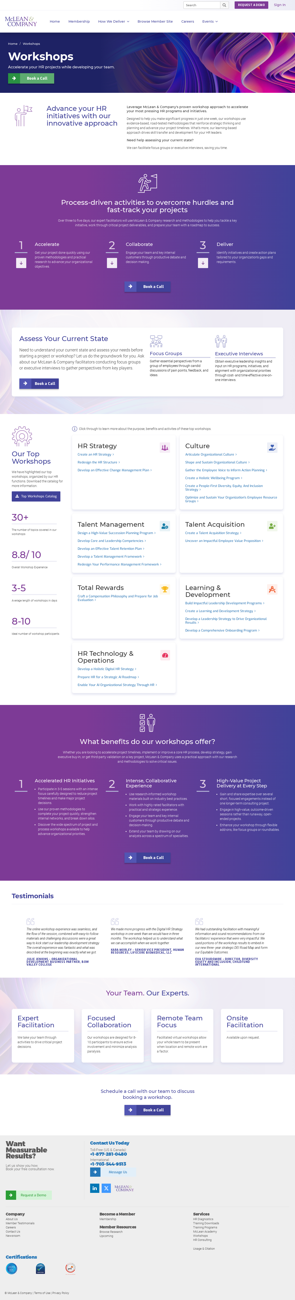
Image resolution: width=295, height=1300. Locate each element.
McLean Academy (205, 1231)
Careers (11, 1227)
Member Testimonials (20, 1223)
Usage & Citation (204, 1248)
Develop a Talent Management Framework (110, 557)
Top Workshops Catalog (36, 496)
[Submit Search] (224, 5)
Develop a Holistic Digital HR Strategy (106, 669)
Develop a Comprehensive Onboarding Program (221, 630)
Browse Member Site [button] (155, 21)
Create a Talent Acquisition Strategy (212, 533)
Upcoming (106, 1236)
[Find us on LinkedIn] (94, 1188)
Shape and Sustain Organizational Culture (216, 462)
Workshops (200, 1235)
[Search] (200, 5)
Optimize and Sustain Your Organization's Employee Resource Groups (231, 499)
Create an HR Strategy (94, 454)
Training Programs (205, 1227)
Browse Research (111, 1231)
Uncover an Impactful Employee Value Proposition (223, 541)
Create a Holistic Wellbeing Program (212, 478)
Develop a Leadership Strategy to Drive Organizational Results (226, 621)
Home (55, 21)
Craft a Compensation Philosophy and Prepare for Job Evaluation (118, 598)
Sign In (280, 5)
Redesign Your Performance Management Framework (118, 564)
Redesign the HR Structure (97, 462)
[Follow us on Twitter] (106, 1188)
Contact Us (13, 1231)
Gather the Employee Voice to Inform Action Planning (225, 470)
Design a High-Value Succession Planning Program (115, 533)
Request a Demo (33, 1195)
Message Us (117, 1172)
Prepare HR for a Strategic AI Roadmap (107, 677)
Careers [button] (187, 21)
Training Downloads (206, 1223)
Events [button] (210, 21)
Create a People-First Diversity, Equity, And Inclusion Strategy (224, 488)
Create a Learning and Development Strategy (219, 611)
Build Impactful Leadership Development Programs (223, 603)
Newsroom (13, 1235)
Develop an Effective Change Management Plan (113, 470)
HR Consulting (202, 1239)
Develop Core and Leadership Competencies (110, 541)
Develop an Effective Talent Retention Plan (110, 549)
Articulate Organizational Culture (209, 454)
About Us (12, 1219)
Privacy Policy (60, 1292)
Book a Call (37, 78)
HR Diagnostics (203, 1219)
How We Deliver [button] (113, 21)
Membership (79, 21)
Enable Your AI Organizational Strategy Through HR (116, 685)
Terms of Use (42, 1292)
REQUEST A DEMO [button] (251, 5)
